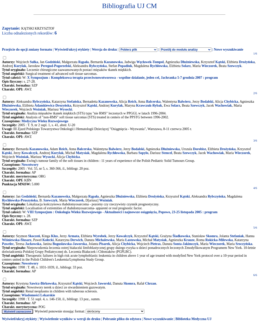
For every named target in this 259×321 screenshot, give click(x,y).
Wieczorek (209, 66)
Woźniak (39, 109)
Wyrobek (99, 236)
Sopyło (143, 153)
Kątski (220, 62)
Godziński (52, 62)
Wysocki (66, 109)
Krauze (189, 240)
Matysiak (82, 153)
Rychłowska (159, 66)
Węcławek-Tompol (150, 62)
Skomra (212, 236)
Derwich (76, 240)
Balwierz (184, 101)
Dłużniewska (190, 62)
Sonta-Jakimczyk (185, 244)
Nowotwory (30, 164)
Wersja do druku (104, 49)
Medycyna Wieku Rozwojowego (45, 121)
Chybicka (231, 101)
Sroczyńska (243, 244)
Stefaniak (237, 236)
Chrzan (150, 283)
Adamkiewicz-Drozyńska (53, 105)
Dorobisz (199, 149)
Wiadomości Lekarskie (38, 295)
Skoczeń (34, 236)
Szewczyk (234, 66)
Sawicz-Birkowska (42, 283)
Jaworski (104, 283)
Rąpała (83, 62)
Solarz (186, 66)
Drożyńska (247, 62)
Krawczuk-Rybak (149, 105)
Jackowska (33, 244)
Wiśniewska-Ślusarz (16, 240)
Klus (54, 236)
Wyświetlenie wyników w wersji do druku (69, 319)
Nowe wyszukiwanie (228, 49)
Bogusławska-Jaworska (69, 244)
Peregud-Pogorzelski (56, 66)
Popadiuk (125, 66)
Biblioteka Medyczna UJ (193, 319)
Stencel (166, 153)
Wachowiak (223, 105)
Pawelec (8, 244)
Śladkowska (181, 236)
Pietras (155, 244)
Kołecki (48, 240)
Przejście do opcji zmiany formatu (27, 49)
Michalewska (104, 240)
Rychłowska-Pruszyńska (20, 200)
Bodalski (206, 101)
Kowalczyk (30, 153)
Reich (132, 101)
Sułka (34, 62)
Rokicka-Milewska (219, 240)
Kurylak (20, 66)
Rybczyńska (98, 66)
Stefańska (74, 101)
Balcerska (153, 101)
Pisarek (104, 244)
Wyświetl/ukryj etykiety (71, 49)
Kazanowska (113, 62)
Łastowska (133, 240)
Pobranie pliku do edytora (122, 319)
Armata (73, 236)
